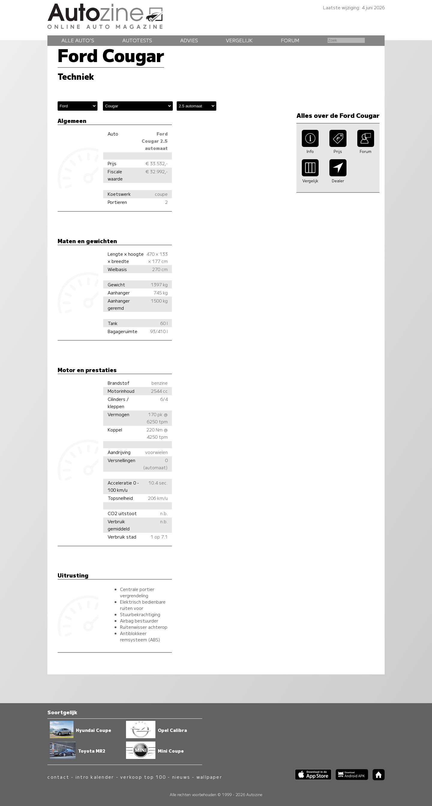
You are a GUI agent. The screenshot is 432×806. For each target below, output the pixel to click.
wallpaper (209, 777)
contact (58, 777)
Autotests (137, 40)
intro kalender (95, 777)
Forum (290, 40)
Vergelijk (239, 40)
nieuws (181, 777)
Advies (189, 40)
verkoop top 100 (143, 777)
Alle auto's (78, 40)
